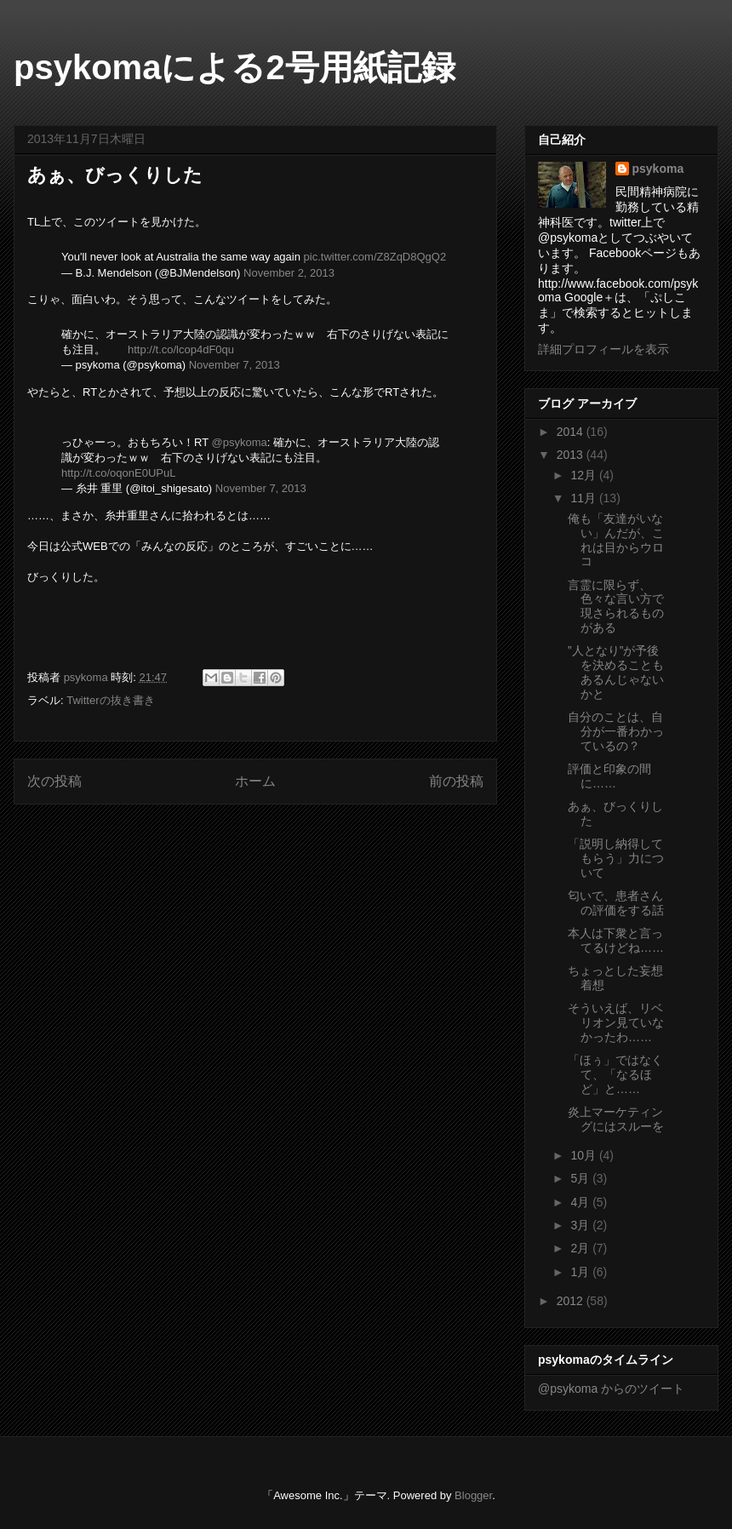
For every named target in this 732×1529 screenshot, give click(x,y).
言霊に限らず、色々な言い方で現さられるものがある (616, 606)
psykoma (658, 168)
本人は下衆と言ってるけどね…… (616, 940)
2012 (571, 1301)
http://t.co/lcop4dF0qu (181, 349)
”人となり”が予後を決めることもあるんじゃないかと (616, 672)
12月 (584, 475)
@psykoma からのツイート (611, 1388)
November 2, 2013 (289, 272)
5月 (581, 1178)
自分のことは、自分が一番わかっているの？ (616, 731)
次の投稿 (54, 781)
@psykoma (238, 442)
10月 (584, 1155)
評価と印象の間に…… (609, 776)
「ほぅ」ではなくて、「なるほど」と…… (615, 1074)
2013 (571, 454)
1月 (581, 1272)
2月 (581, 1248)
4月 (581, 1202)
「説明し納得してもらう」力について (616, 858)
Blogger (473, 1495)
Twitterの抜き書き (110, 700)
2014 (571, 431)
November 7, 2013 (234, 364)
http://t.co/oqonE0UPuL (118, 473)
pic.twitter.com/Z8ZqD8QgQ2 (375, 256)
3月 (581, 1225)
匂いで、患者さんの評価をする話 (616, 903)
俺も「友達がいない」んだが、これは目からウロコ (616, 540)
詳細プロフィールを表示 (603, 349)
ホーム (255, 781)
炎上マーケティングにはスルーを (616, 1119)
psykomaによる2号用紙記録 (234, 67)
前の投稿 (456, 781)
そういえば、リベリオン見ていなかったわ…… (616, 1022)
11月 (584, 498)
